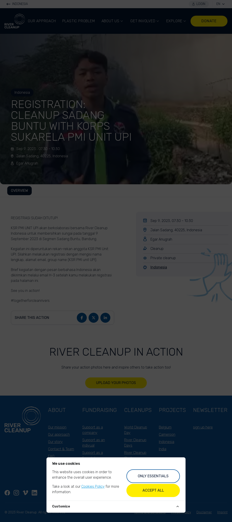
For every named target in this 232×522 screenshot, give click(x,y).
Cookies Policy (93, 486)
